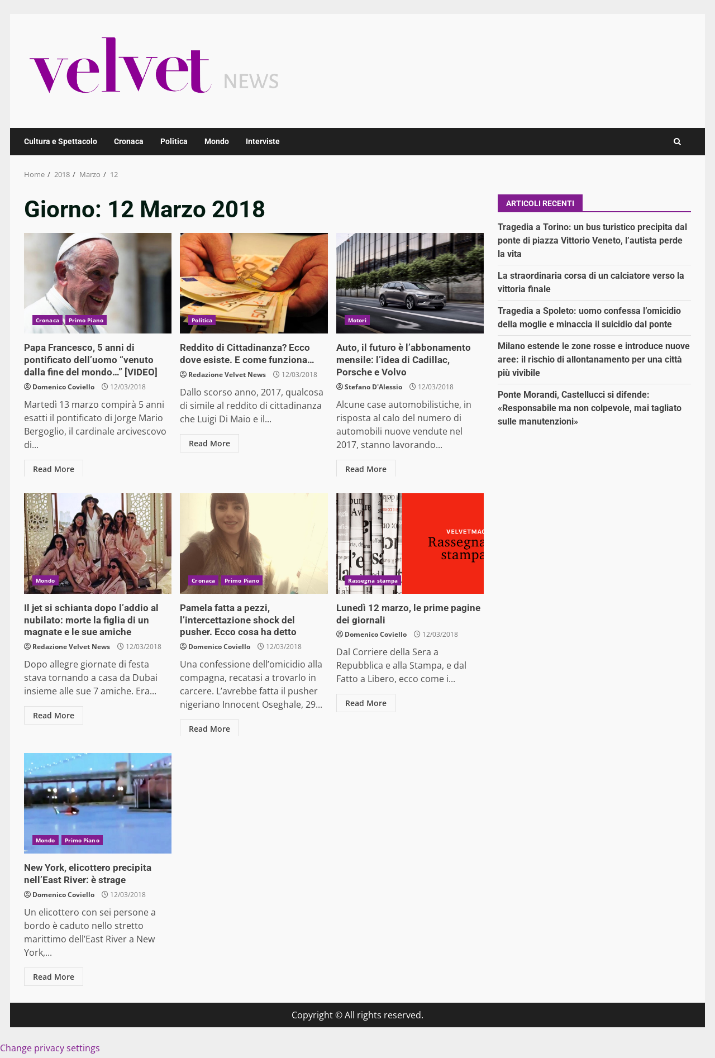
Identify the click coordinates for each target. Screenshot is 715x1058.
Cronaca (129, 141)
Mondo (216, 141)
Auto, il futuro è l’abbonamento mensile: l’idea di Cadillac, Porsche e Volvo (410, 283)
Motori (357, 320)
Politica (174, 141)
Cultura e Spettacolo (60, 141)
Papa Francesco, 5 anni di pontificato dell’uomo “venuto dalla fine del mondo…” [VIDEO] (97, 283)
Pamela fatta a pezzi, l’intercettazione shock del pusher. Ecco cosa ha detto (253, 543)
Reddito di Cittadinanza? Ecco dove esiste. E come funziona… (253, 283)
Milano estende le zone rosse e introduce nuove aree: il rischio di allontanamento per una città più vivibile (594, 359)
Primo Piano (86, 320)
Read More (53, 467)
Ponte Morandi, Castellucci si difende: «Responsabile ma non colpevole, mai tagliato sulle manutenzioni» (589, 408)
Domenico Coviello (63, 385)
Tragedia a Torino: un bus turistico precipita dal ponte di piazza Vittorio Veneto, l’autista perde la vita (592, 240)
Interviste (263, 141)
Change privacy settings (50, 1047)
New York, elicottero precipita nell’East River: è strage (97, 803)
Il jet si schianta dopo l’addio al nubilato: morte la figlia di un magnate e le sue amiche (97, 543)
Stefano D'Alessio (373, 385)
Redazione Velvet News (227, 373)
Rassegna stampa (373, 580)
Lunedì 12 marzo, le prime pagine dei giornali (410, 543)
